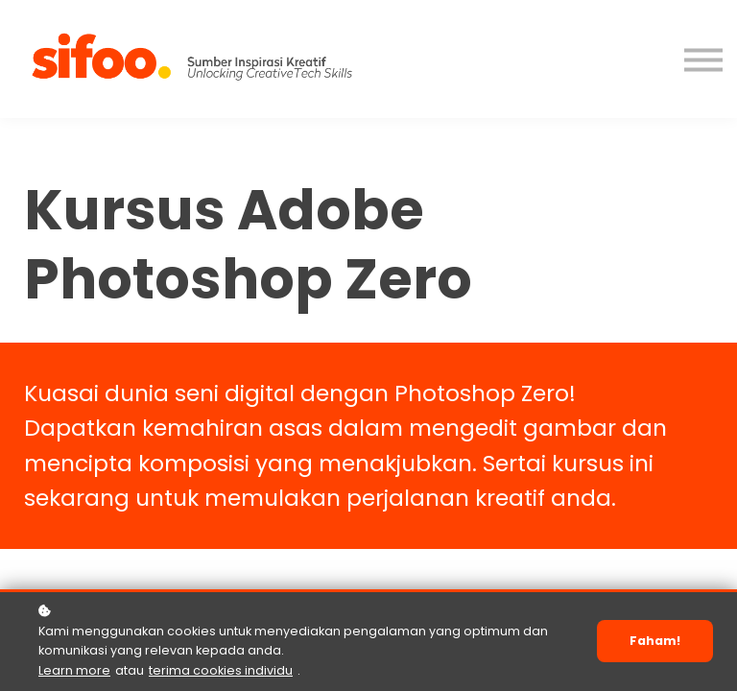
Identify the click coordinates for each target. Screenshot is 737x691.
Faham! (655, 640)
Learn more (74, 670)
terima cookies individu (221, 670)
